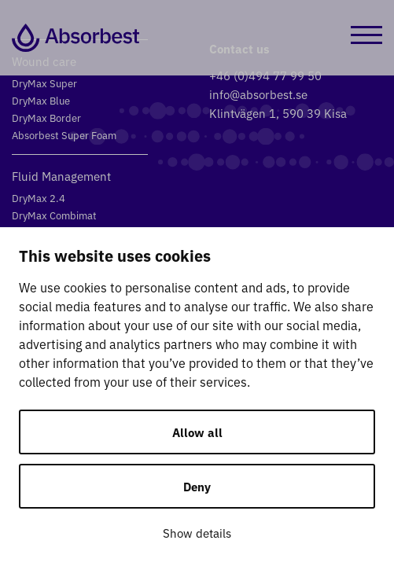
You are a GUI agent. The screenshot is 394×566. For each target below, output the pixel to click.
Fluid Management (61, 175)
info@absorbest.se (258, 94)
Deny (197, 486)
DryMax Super (44, 82)
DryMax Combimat (54, 215)
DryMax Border (46, 117)
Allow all (197, 432)
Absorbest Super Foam (64, 134)
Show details (197, 532)
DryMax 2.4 (38, 197)
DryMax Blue (41, 100)
